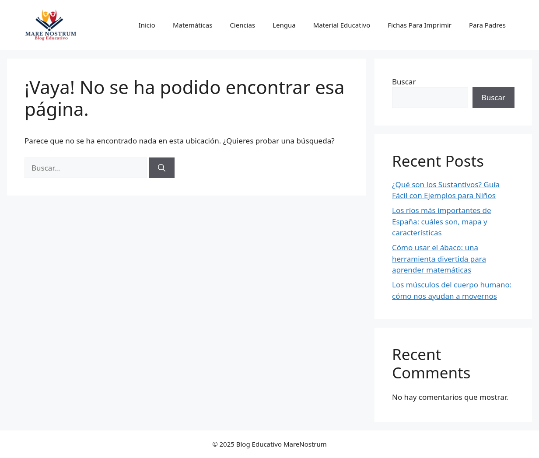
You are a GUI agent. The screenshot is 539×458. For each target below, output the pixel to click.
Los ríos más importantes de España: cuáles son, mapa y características (441, 221)
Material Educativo (342, 25)
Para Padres (487, 25)
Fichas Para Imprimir (420, 25)
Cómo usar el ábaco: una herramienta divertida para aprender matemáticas (439, 258)
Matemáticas (192, 25)
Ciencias (242, 25)
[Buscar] (162, 167)
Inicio (147, 25)
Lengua (284, 25)
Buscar (404, 82)
